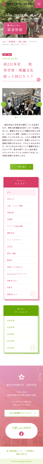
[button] (3, 104)
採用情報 (29, 451)
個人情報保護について (15, 451)
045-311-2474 (23, 404)
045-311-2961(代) (23, 401)
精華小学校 (20, 454)
